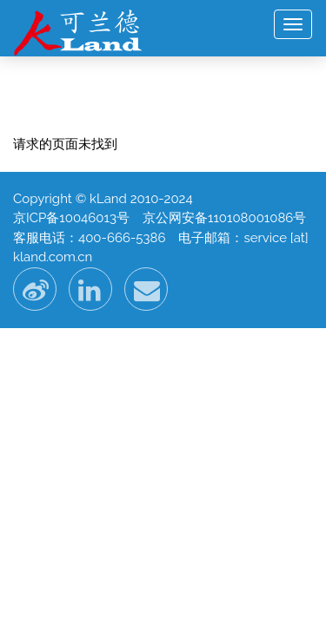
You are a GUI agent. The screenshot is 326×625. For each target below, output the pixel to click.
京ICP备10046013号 (71, 218)
